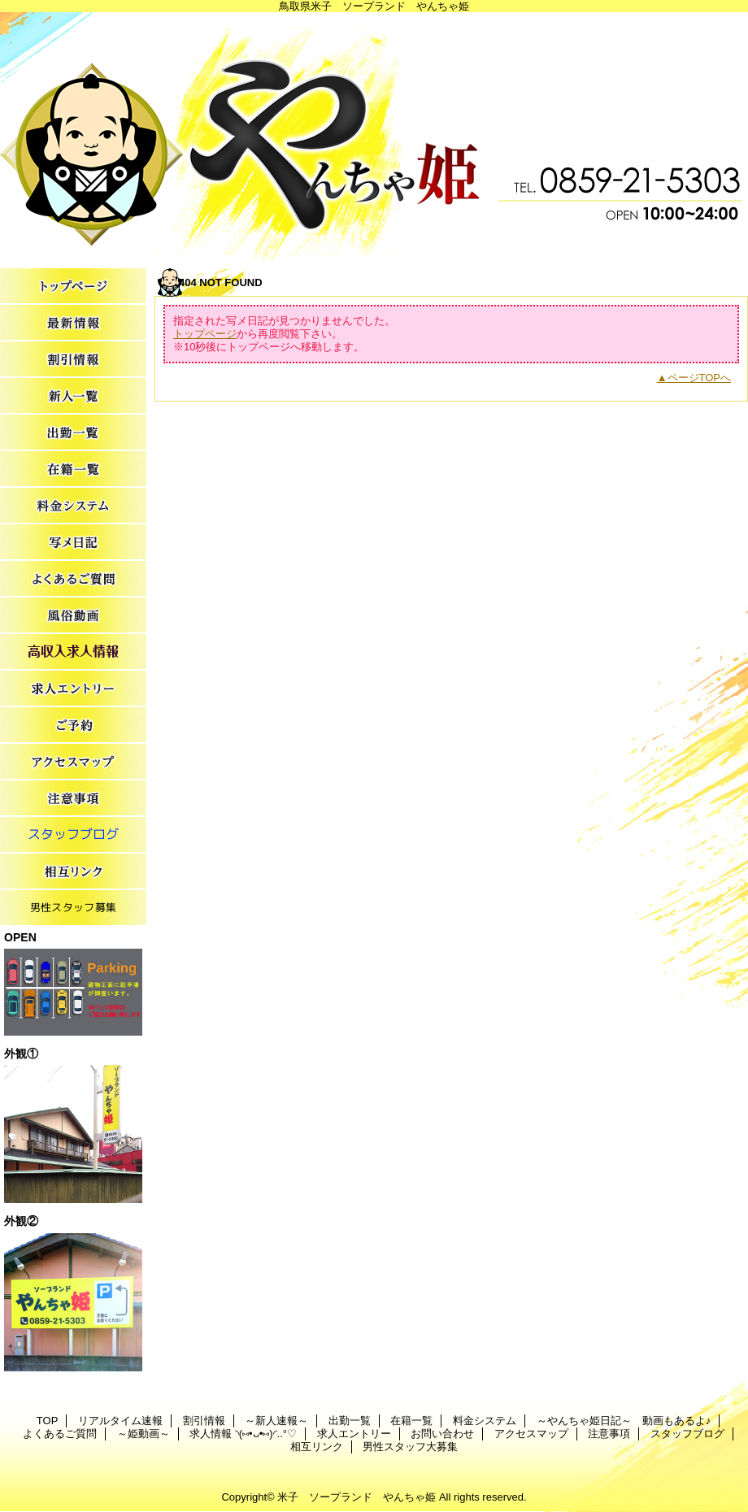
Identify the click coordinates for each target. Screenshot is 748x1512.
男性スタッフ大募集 (73, 908)
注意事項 (73, 798)
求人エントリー (73, 689)
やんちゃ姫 (374, 136)
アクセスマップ (73, 762)
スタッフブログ (73, 835)
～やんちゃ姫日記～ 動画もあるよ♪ (73, 542)
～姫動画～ (73, 615)
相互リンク (73, 872)
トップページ (205, 334)
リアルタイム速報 (73, 323)
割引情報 (73, 359)
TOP (73, 286)
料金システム (73, 506)
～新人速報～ (73, 396)
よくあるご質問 (73, 579)
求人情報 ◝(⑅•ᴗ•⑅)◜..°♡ (73, 652)
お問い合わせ (73, 725)
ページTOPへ (700, 377)
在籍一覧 (73, 469)
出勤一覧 (73, 433)
